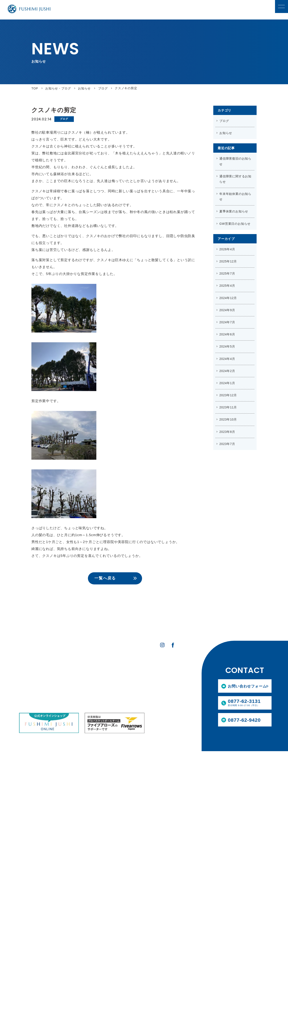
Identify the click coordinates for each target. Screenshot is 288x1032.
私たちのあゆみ (29, 687)
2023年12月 (228, 395)
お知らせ (225, 133)
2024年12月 (228, 298)
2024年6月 (227, 334)
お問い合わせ (158, 675)
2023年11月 (228, 407)
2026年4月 (227, 249)
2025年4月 (227, 285)
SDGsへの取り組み (32, 681)
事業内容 (64, 667)
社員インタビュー (121, 675)
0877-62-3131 (249, 702)
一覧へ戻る (105, 578)
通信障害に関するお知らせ (235, 179)
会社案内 (25, 675)
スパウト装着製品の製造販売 (77, 681)
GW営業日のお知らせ (235, 223)
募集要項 (115, 687)
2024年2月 (227, 371)
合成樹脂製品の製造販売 (74, 675)
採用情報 (116, 667)
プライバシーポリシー (165, 683)
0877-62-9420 (244, 719)
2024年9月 (227, 310)
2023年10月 (228, 419)
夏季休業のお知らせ (233, 211)
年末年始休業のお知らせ (235, 196)
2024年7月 (227, 322)
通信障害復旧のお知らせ (235, 161)
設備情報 (25, 698)
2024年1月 (227, 383)
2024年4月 (227, 359)
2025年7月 (227, 273)
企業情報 (26, 667)
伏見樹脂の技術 (29, 692)
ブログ (64, 118)
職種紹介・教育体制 (122, 681)
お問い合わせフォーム (247, 686)
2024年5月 (227, 346)
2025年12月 (228, 261)
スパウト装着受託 (70, 687)
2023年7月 (227, 444)
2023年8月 (227, 432)
